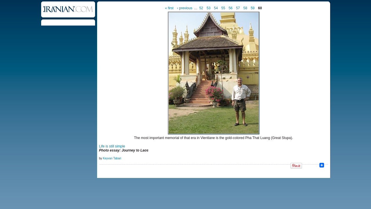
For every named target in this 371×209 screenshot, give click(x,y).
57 (238, 8)
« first (169, 8)
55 (223, 8)
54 (216, 8)
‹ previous (184, 8)
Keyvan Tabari (112, 158)
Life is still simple (112, 146)
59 (252, 8)
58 (245, 8)
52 (201, 8)
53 (208, 8)
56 (230, 8)
